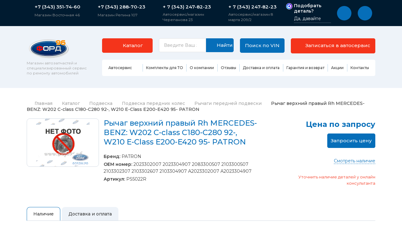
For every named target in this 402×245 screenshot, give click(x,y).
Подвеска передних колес (153, 104)
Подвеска (100, 104)
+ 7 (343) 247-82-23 (187, 7)
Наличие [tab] (43, 215)
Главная (39, 104)
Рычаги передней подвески (228, 104)
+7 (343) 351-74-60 (57, 7)
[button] (344, 13)
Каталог (71, 104)
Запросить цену (351, 141)
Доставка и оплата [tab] (90, 215)
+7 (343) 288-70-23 (121, 7)
